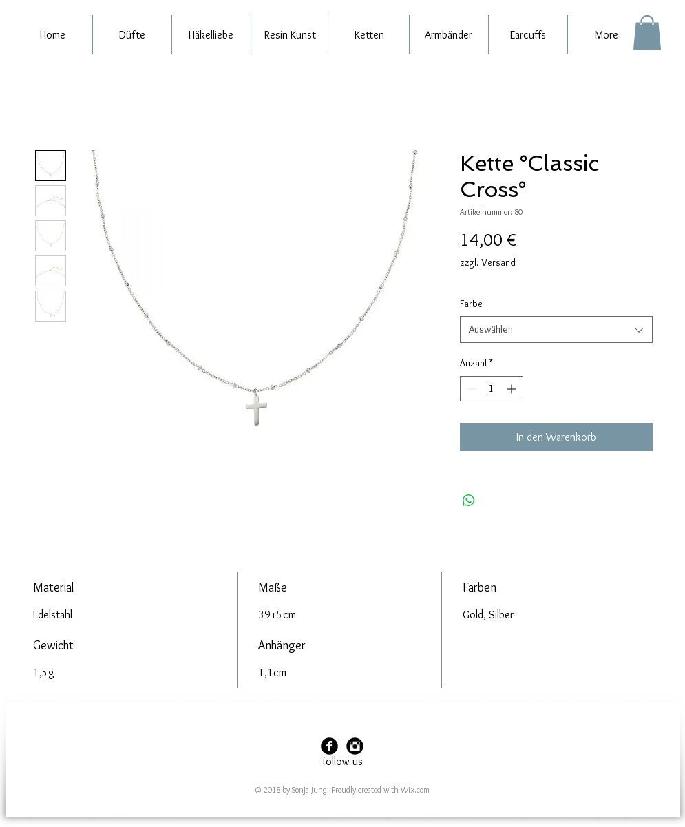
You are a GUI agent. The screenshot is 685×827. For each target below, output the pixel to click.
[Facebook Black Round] (329, 746)
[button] (647, 32)
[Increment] (512, 389)
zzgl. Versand (488, 262)
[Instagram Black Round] (354, 746)
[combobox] (556, 329)
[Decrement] (470, 389)
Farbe (471, 303)
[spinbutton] (491, 389)
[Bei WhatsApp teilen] (469, 500)
